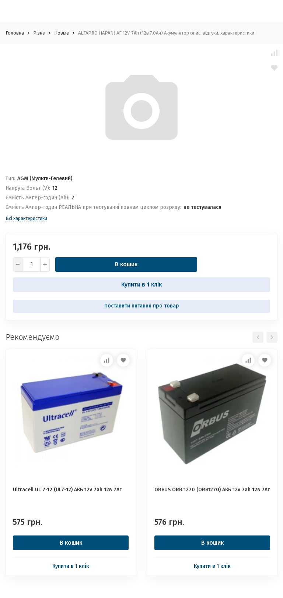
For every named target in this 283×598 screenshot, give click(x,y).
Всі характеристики (26, 218)
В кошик (126, 264)
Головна (15, 33)
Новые (61, 33)
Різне (39, 33)
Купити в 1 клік (141, 284)
